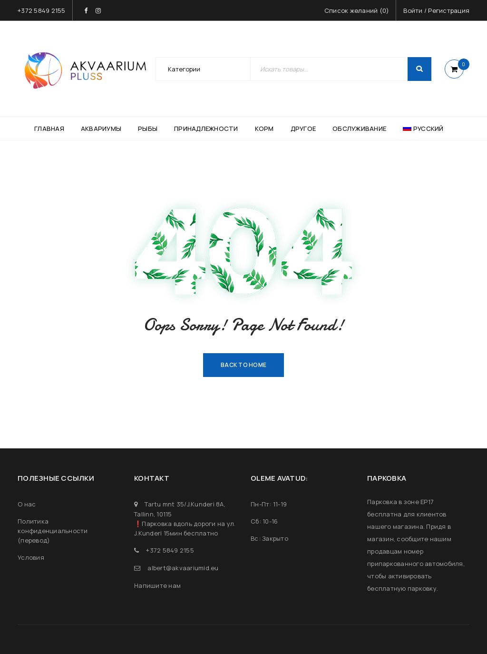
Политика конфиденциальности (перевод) (53, 531)
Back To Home (243, 365)
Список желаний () (357, 10)
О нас (27, 504)
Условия (31, 557)
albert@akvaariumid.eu (182, 568)
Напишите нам (157, 585)
